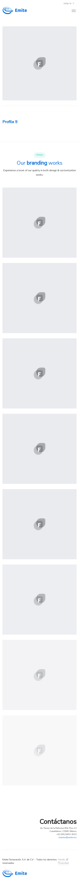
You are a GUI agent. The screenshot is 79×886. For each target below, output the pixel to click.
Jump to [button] (67, 3)
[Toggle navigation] (74, 11)
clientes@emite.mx (67, 837)
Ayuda (63, 859)
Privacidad (63, 863)
